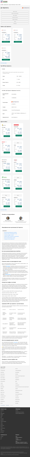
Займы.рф (2, 390)
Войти (19, 4)
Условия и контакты (15, 17)
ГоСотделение (3, 370)
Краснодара (8, 266)
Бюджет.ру (17, 377)
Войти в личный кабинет (15, 13)
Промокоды (13, 4)
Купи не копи (3, 397)
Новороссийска (7, 274)
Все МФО (2, 4)
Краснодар (2, 410)
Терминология (6, 4)
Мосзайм (16, 403)
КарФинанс (2, 394)
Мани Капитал (17, 399)
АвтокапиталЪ (3, 381)
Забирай (2, 388)
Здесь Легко (2, 392)
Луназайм (2, 399)
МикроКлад (17, 401)
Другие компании (15, 19)
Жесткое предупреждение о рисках (9, 237)
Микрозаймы (7, 405)
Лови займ (17, 397)
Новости (17, 4)
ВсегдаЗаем (17, 372)
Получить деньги (6, 41)
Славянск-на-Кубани (3, 421)
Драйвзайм (2, 386)
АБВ (16, 381)
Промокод (15, 23)
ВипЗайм (16, 374)
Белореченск (2, 425)
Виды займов (15, 15)
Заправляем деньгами (18, 390)
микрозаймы (16, 342)
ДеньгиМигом (3, 368)
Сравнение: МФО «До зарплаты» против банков (11, 236)
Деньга (16, 368)
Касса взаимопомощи (18, 394)
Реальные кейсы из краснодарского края (10, 233)
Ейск (1, 417)
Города (10, 4)
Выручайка (2, 372)
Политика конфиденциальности (20, 413)
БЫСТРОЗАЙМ (3, 379)
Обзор (15, 21)
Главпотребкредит (18, 370)
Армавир (2, 414)
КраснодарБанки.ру (3, 405)
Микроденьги (3, 401)
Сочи (6, 270)
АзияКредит (17, 379)
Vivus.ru (16, 383)
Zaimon (2, 383)
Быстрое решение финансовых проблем (10, 232)
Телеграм (2, 436)
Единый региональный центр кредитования (22, 386)
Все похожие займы (4, 209)
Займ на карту (15, 11)
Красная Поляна (3, 428)
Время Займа (3, 374)
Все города (2, 432)
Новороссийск (2, 413)
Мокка (2, 403)
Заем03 (16, 388)
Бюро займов (3, 377)
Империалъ (17, 392)
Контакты (17, 410)
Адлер (1, 429)
